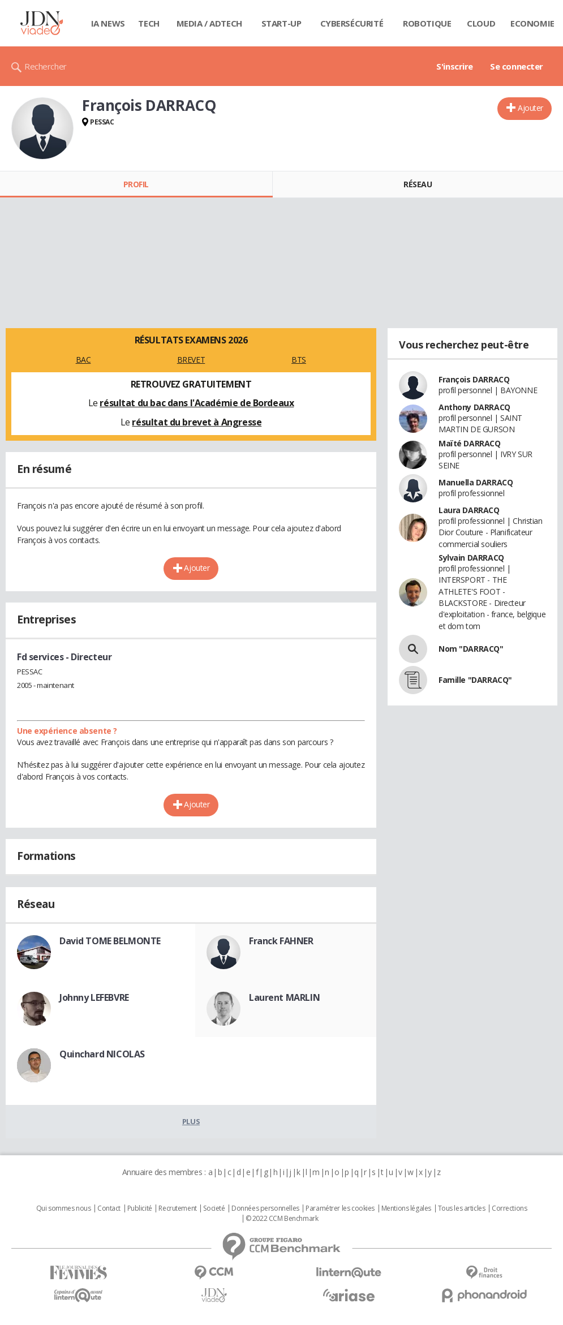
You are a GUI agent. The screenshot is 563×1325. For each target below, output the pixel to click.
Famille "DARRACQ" (475, 679)
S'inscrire (454, 66)
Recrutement (177, 1208)
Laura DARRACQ (469, 510)
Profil (136, 184)
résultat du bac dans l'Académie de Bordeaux (197, 403)
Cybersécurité (352, 23)
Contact (109, 1208)
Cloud (481, 23)
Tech (148, 23)
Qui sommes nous (63, 1208)
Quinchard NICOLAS (102, 1054)
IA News (108, 23)
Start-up (281, 23)
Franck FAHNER (281, 941)
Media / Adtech (209, 23)
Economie (532, 23)
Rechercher (45, 66)
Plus (191, 1121)
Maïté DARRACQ (470, 443)
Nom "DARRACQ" (471, 648)
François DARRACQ (474, 379)
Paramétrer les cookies (340, 1208)
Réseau (417, 184)
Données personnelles (265, 1208)
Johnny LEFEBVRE (94, 997)
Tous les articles (461, 1208)
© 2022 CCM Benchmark (282, 1219)
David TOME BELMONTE (110, 941)
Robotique (427, 23)
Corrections (509, 1208)
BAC (83, 359)
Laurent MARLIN (284, 997)
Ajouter (530, 107)
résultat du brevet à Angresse (196, 422)
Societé (214, 1208)
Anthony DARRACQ (474, 407)
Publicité (139, 1208)
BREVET (191, 359)
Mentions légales (406, 1208)
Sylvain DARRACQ (471, 557)
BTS (298, 359)
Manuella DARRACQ (476, 482)
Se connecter (516, 66)
